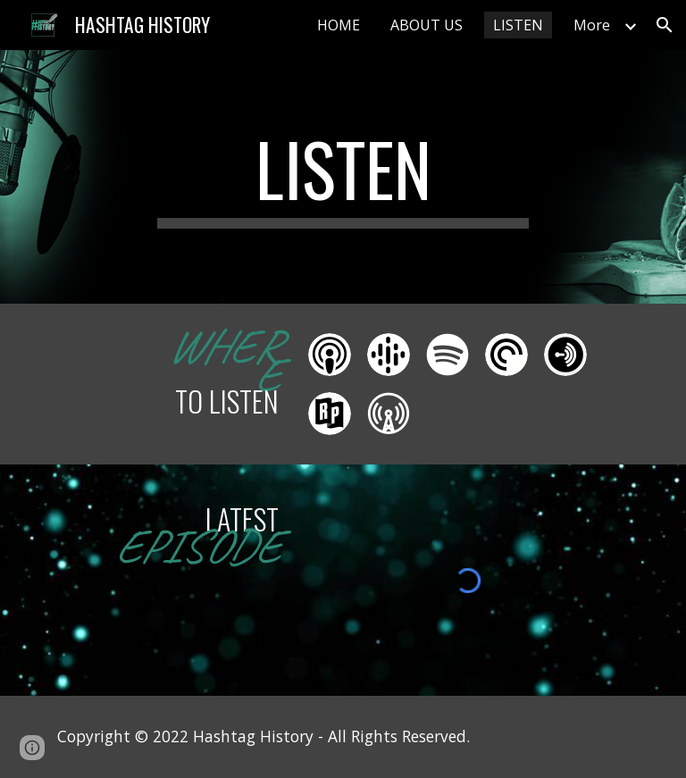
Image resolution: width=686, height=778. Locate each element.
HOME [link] (338, 25)
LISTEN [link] (518, 25)
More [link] (591, 25)
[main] (342, 177)
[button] (664, 25)
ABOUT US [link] (426, 25)
